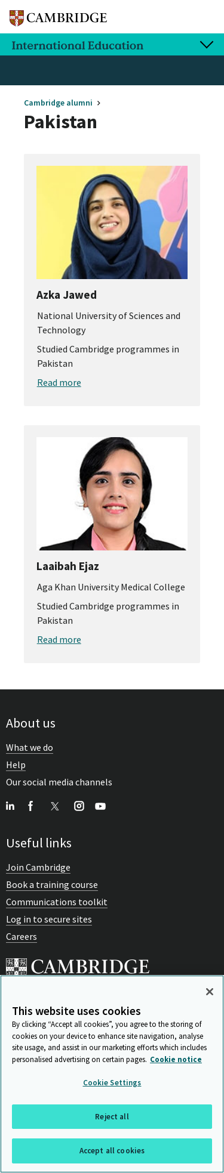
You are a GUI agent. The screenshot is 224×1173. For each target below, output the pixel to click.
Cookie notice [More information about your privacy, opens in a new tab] (176, 1060)
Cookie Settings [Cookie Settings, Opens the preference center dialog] (112, 1084)
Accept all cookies (112, 1152)
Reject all (111, 1117)
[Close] (210, 993)
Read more (59, 382)
